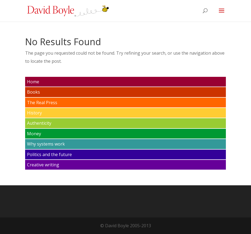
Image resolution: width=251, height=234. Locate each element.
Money (34, 134)
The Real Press (42, 103)
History (34, 113)
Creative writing (43, 165)
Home (33, 82)
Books (33, 92)
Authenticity (39, 123)
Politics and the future (49, 154)
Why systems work (46, 144)
